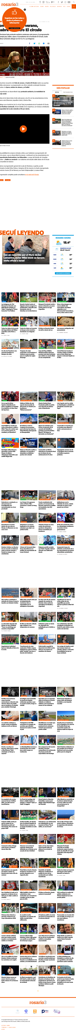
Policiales (53, 6)
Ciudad (42, 6)
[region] (38, 15)
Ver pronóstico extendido (63, 273)
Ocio (64, 6)
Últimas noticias (34, 6)
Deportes (59, 6)
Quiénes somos (5, 1025)
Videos (68, 6)
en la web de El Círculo (32, 174)
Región (46, 6)
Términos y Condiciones (8, 1027)
